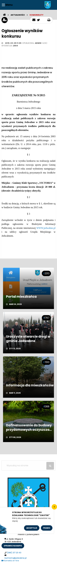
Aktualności (18, 15)
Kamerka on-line (10, 560)
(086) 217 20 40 (14, 552)
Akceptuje (31, 528)
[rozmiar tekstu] (5, 20)
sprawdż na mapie (13, 546)
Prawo (46, 528)
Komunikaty (36, 15)
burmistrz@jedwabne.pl (16, 558)
